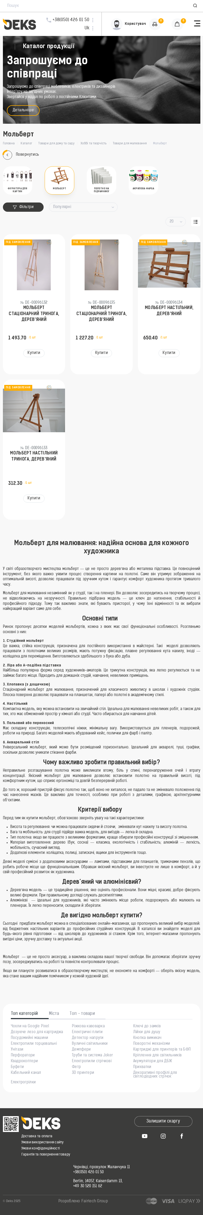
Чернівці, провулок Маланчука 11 (101, 1167)
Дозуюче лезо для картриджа (37, 1032)
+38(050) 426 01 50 (88, 1172)
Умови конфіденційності (40, 1148)
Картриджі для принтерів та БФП (162, 1050)
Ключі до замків (147, 1026)
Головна (9, 143)
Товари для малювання (130, 143)
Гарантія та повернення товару (45, 1154)
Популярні (62, 207)
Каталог (26, 143)
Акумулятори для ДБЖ (152, 1061)
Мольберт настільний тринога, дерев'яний (34, 456)
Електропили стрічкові (92, 1061)
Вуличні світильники (90, 1044)
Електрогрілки (23, 1082)
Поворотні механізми (151, 1044)
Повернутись (21, 155)
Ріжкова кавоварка (88, 1026)
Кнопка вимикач (147, 1038)
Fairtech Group (94, 1201)
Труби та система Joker (92, 1055)
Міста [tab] (54, 1014)
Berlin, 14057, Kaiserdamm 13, (98, 1181)
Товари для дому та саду (56, 143)
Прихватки (142, 1067)
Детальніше (23, 110)
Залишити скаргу (163, 1121)
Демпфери (81, 1050)
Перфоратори (23, 1055)
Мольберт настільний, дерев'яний (169, 311)
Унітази (17, 1050)
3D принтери (83, 1073)
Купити (33, 353)
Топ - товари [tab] (82, 1014)
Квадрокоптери (24, 1061)
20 (172, 222)
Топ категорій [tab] (24, 1014)
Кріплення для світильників (157, 1055)
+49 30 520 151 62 (87, 1186)
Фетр (76, 1067)
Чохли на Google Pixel (30, 1026)
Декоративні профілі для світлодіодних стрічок (155, 1075)
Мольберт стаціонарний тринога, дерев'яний (34, 314)
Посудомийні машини (29, 1038)
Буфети (17, 1067)
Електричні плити (87, 1032)
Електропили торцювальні (34, 1044)
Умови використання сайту (42, 1142)
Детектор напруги (87, 1038)
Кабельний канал (26, 1073)
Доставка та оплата (37, 1136)
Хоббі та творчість (94, 143)
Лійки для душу (146, 1032)
